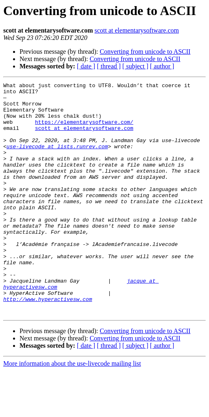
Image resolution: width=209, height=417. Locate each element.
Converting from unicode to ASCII (145, 51)
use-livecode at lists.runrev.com (57, 159)
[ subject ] (135, 66)
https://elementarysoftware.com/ (84, 130)
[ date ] (86, 66)
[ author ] (162, 66)
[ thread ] (109, 66)
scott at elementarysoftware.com (137, 30)
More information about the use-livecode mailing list (72, 409)
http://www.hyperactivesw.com (47, 343)
